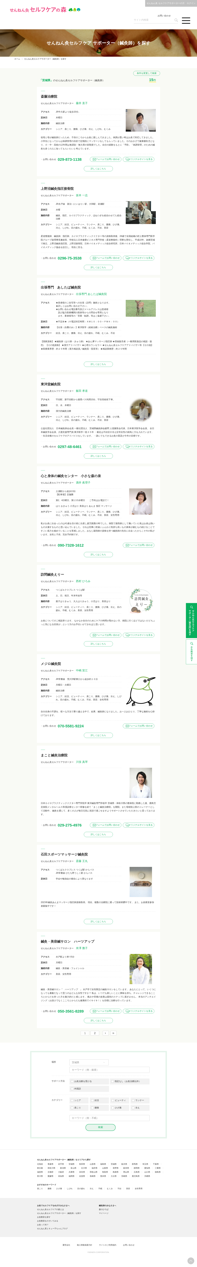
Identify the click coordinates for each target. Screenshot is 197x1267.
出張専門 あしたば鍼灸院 (61, 287)
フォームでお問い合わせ (108, 159)
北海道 (40, 1164)
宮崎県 (124, 1176)
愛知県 (147, 1168)
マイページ (103, 1213)
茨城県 (114, 1164)
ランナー (139, 1100)
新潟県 (63, 1168)
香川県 (40, 1176)
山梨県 (105, 1168)
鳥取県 (105, 1172)
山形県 (92, 1164)
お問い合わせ (164, 16)
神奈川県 (51, 1168)
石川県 (84, 1168)
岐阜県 (126, 1168)
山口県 (147, 1172)
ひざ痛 (118, 1108)
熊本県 (103, 1176)
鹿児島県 (136, 1176)
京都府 (50, 1172)
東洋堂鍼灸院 (50, 384)
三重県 (158, 1168)
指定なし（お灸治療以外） (128, 1081)
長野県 (115, 1168)
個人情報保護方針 (84, 1245)
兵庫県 (71, 1172)
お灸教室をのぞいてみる (47, 1221)
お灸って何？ (43, 1225)
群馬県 (135, 1164)
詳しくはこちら (98, 168)
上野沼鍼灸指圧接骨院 (57, 188)
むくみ (110, 1189)
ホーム (17, 59)
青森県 (50, 1164)
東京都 (40, 1168)
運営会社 (66, 1245)
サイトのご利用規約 (107, 1245)
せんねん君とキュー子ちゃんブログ (52, 1228)
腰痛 (97, 1108)
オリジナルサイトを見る (141, 159)
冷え (137, 1108)
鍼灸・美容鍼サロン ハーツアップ (67, 941)
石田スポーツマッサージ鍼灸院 (64, 854)
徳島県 (158, 1172)
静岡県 (137, 1168)
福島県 (103, 1164)
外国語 (77, 1088)
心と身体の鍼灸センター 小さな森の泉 (71, 476)
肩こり (77, 1108)
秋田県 (82, 1164)
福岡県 (71, 1176)
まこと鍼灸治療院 (54, 755)
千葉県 (156, 1164)
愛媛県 (50, 1176)
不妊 (119, 1189)
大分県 (114, 1176)
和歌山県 (93, 1172)
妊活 (97, 1100)
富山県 (73, 1168)
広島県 (137, 1172)
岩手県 (61, 1164)
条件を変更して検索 (147, 73)
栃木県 (124, 1164)
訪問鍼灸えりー (52, 574)
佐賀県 (82, 1176)
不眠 (100, 1189)
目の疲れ (81, 1189)
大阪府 (61, 1172)
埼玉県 (145, 1164)
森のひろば (103, 1209)
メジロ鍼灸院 (51, 664)
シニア (77, 1100)
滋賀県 (40, 1172)
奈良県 (82, 1172)
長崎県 (92, 1176)
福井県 (94, 1168)
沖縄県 (147, 1176)
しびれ (70, 1189)
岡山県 (126, 1172)
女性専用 (138, 1189)
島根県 (115, 1172)
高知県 (61, 1176)
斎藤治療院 (49, 96)
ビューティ (120, 1100)
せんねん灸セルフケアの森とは (50, 1209)
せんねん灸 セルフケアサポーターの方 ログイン (171, 3)
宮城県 (71, 1164)
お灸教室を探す (43, 1217)
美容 (128, 1189)
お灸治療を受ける (83, 1081)
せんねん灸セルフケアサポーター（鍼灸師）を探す (59, 1213)
